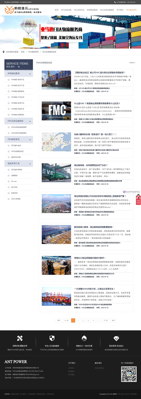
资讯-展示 (10, 67)
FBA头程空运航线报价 (19, 133)
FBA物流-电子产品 (17, 85)
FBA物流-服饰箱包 (17, 91)
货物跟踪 (14, 175)
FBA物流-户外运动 (17, 97)
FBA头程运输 (66, 10)
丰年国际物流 (32, 394)
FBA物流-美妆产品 (17, 103)
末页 (113, 320)
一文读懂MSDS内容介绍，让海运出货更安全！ (94, 289)
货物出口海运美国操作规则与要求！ (90, 258)
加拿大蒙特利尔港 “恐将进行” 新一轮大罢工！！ (95, 134)
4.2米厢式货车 (50, 394)
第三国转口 (23, 394)
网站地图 (134, 394)
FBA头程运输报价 (107, 10)
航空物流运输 (41, 394)
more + (132, 63)
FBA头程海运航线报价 (19, 127)
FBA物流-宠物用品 (17, 115)
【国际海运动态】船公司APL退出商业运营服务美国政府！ (100, 73)
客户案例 (71, 374)
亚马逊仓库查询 (16, 169)
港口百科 (14, 187)
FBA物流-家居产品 (17, 79)
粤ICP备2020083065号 (124, 394)
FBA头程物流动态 (49, 52)
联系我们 (71, 371)
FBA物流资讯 (131, 10)
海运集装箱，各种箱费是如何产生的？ (91, 165)
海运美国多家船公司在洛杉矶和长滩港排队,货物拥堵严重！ (100, 196)
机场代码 (14, 193)
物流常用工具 (14, 163)
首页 (56, 10)
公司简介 (71, 368)
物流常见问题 (16, 157)
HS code (14, 181)
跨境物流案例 (92, 10)
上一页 (66, 320)
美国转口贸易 (15, 394)
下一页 (106, 320)
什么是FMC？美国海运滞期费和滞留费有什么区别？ (97, 103)
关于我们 (120, 10)
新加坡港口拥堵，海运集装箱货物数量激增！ (94, 227)
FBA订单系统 (15, 199)
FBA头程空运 (79, 10)
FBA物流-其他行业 (17, 109)
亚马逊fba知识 (16, 145)
